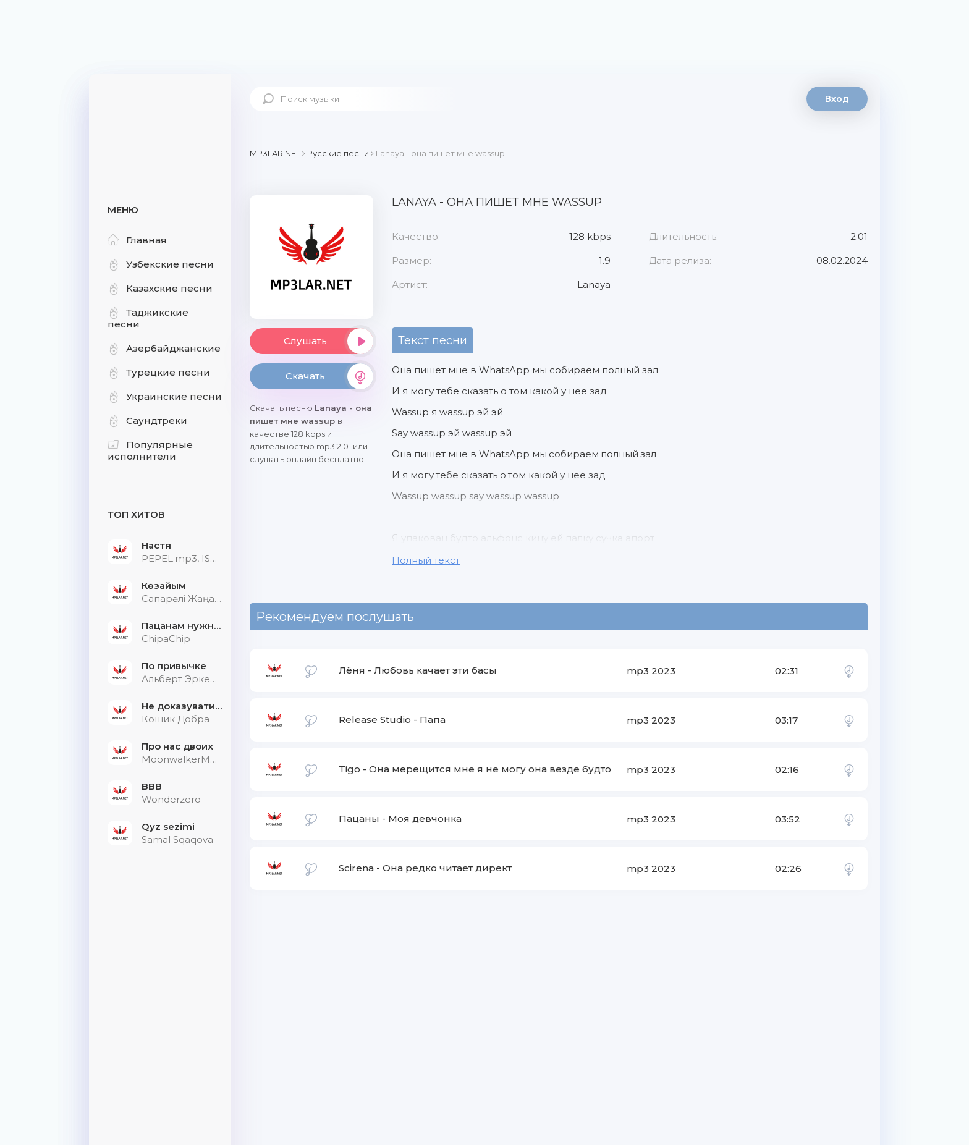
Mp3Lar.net (160, 114)
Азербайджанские (164, 348)
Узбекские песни (161, 264)
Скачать (329, 376)
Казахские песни (160, 288)
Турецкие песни (159, 372)
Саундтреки (147, 420)
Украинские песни (165, 396)
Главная (137, 240)
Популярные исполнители (150, 450)
